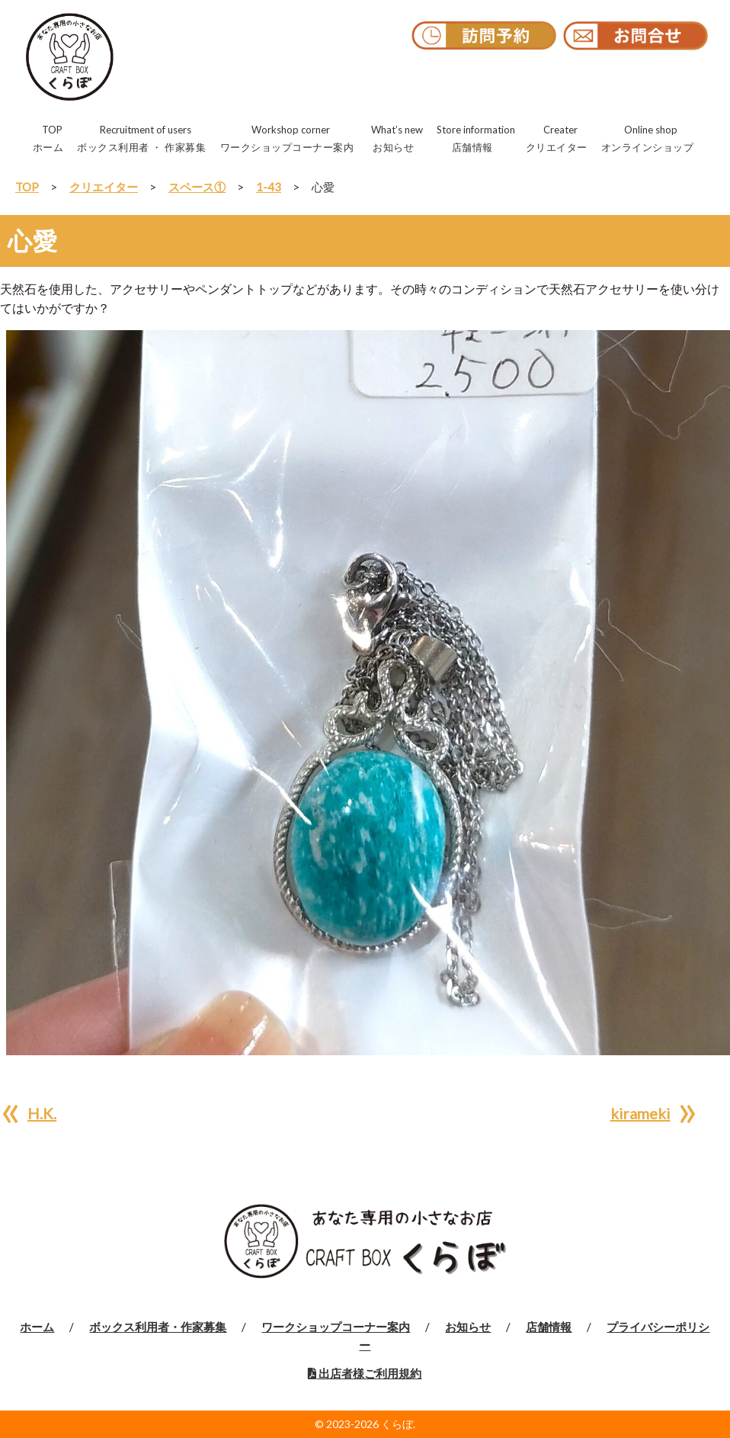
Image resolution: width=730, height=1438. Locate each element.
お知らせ (468, 1327)
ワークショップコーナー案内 (335, 1327)
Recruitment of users (141, 138)
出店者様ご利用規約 (364, 1373)
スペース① (197, 187)
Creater (557, 138)
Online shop (647, 138)
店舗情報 (549, 1327)
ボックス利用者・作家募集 (157, 1327)
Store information (476, 138)
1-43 (268, 187)
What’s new (397, 138)
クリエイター (103, 187)
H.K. (41, 1113)
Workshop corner (287, 138)
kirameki (640, 1113)
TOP (48, 138)
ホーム (37, 1327)
